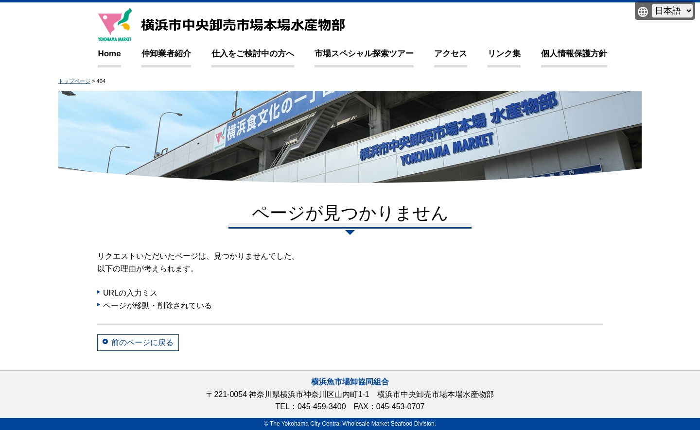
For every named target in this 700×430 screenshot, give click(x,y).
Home (109, 53)
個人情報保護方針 (574, 53)
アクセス (450, 53)
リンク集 (504, 53)
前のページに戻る (142, 342)
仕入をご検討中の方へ (252, 53)
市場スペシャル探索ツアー (364, 53)
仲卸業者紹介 (166, 53)
